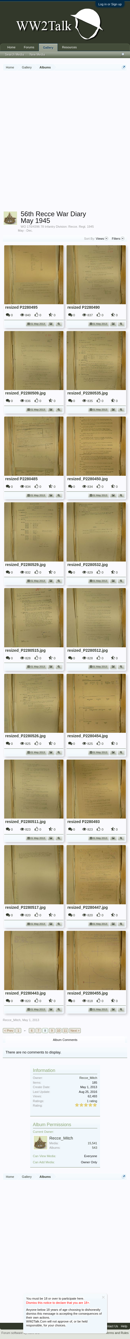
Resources (69, 47)
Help (124, 1326)
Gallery (48, 47)
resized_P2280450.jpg (87, 479)
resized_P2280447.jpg (87, 907)
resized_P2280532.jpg (87, 564)
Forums (29, 47)
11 (65, 1030)
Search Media (14, 54)
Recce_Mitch (12, 1020)
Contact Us (110, 1326)
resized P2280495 (21, 307)
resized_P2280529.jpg (25, 564)
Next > (74, 1030)
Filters (118, 239)
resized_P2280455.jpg (87, 993)
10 (58, 1030)
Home (11, 47)
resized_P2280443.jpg (25, 993)
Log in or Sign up (110, 4)
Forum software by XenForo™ (21, 1333)
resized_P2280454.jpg (87, 736)
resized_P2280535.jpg (87, 393)
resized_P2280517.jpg (25, 907)
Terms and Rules (117, 1333)
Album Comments (65, 1039)
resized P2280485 (21, 479)
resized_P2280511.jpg (25, 821)
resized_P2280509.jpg (25, 393)
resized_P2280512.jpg (87, 650)
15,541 (92, 1143)
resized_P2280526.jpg (25, 736)
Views (102, 239)
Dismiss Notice (103, 1297)
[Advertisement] (65, 141)
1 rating (92, 1101)
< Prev (8, 1030)
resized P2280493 (83, 821)
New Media (37, 54)
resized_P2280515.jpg (25, 650)
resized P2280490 (83, 307)
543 (94, 1147)
